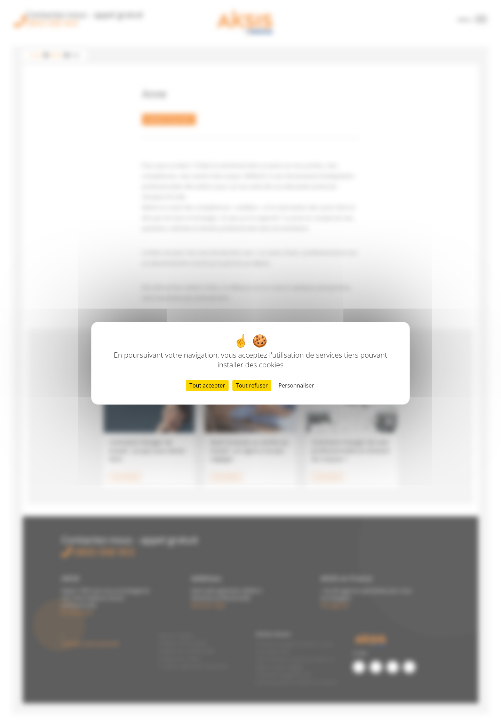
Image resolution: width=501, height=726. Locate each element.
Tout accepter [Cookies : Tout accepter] (207, 385)
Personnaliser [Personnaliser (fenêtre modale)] (296, 385)
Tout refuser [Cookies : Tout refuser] (252, 385)
